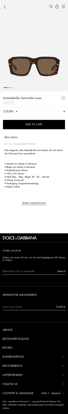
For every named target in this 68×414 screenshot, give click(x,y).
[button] (51, 6)
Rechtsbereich (33, 366)
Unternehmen (33, 375)
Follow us (33, 384)
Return (8, 348)
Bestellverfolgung (16, 339)
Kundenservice (33, 356)
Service (8, 330)
